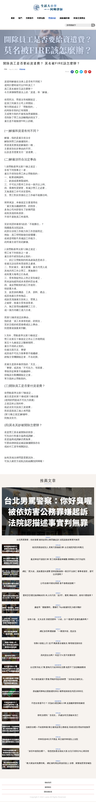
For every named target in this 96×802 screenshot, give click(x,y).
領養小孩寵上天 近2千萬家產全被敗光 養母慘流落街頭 (58, 643)
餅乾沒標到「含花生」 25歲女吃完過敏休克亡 (58, 715)
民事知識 (41, 18)
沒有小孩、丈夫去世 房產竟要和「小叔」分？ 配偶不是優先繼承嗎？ (58, 619)
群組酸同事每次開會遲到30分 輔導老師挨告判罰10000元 (58, 691)
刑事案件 (29, 18)
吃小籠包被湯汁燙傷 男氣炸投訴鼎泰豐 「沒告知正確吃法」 (58, 679)
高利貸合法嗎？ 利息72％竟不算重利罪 (58, 655)
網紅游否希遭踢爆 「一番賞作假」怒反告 (58, 631)
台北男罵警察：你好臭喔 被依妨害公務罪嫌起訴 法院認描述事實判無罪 (48, 540)
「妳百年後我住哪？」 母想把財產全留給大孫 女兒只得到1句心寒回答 (58, 751)
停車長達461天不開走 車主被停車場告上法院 (58, 739)
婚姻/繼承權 (65, 18)
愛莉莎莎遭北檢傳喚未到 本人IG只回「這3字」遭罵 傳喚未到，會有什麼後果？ (58, 595)
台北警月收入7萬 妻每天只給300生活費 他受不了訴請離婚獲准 (58, 667)
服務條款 (48, 787)
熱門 (20, 18)
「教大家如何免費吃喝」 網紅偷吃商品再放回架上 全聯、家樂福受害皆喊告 (58, 763)
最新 (13, 18)
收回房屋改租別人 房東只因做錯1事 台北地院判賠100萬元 (58, 547)
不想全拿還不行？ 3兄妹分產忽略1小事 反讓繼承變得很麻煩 (58, 703)
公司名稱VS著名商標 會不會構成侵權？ (58, 583)
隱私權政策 (48, 792)
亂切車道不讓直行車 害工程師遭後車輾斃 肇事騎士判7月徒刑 (58, 559)
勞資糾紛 (52, 18)
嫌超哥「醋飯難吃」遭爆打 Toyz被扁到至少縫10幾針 (57, 607)
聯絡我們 (48, 782)
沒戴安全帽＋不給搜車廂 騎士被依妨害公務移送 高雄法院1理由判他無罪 (58, 727)
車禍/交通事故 (79, 18)
